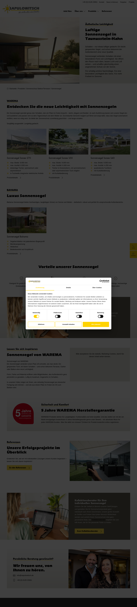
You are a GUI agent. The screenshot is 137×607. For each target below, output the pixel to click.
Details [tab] (68, 287)
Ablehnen (41, 324)
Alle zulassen (95, 324)
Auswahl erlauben (68, 324)
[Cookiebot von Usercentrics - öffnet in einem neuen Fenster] (101, 281)
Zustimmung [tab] (40, 287)
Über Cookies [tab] (97, 287)
